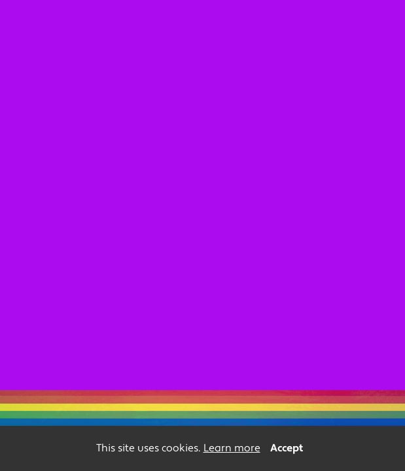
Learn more (231, 448)
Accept (286, 448)
